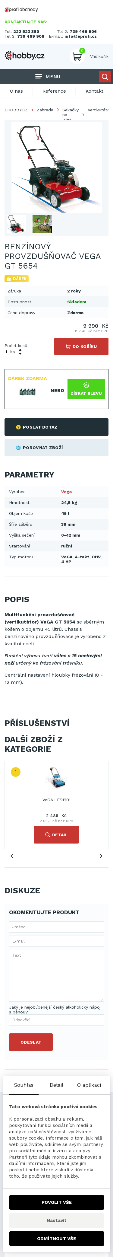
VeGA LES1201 (56, 799)
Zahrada (45, 109)
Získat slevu (86, 389)
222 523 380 (26, 31)
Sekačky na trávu (70, 114)
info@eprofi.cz (80, 36)
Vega (66, 491)
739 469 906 (83, 31)
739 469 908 (30, 36)
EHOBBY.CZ (16, 109)
